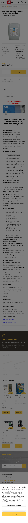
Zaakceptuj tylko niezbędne (14, 505)
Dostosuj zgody (14, 509)
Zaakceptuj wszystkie (14, 514)
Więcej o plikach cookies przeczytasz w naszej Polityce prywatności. (12, 501)
